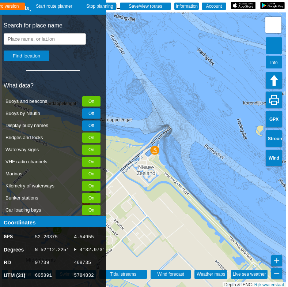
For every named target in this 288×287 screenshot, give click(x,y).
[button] (154, 150)
